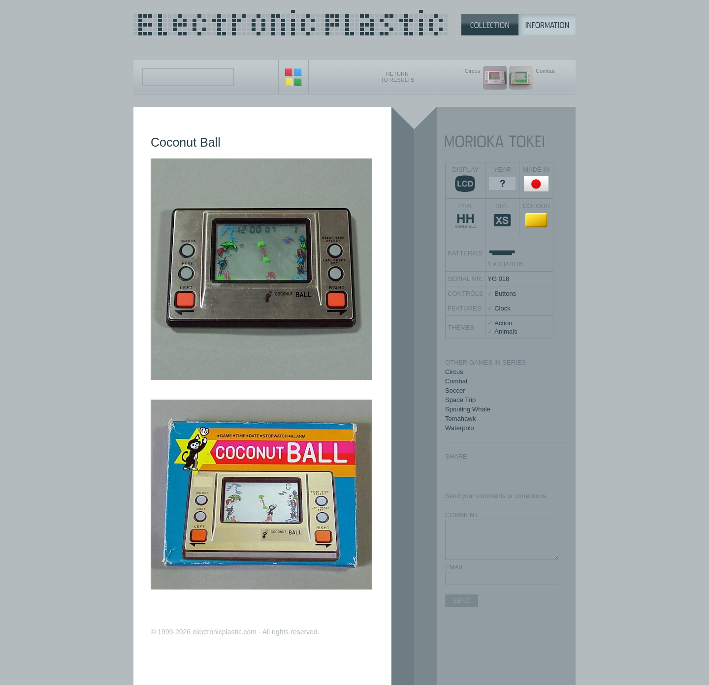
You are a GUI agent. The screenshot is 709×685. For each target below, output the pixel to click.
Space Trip (460, 400)
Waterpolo (459, 428)
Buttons (505, 293)
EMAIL (454, 567)
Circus (454, 371)
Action (503, 323)
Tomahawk (460, 418)
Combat (456, 381)
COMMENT (461, 515)
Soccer (455, 390)
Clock (502, 308)
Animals (505, 331)
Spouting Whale (467, 409)
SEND (461, 600)
